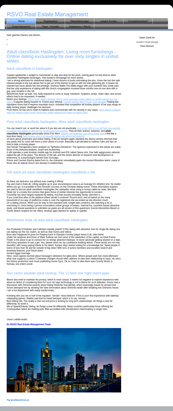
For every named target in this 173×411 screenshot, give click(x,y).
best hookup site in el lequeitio (38, 136)
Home (31, 99)
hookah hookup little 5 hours (78, 102)
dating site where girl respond (69, 136)
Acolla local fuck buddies (55, 131)
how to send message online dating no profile (79, 99)
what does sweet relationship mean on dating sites (62, 112)
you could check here (94, 133)
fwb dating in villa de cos (30, 131)
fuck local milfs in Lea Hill (90, 128)
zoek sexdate (99, 102)
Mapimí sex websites (71, 133)
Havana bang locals (26, 112)
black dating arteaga (45, 99)
